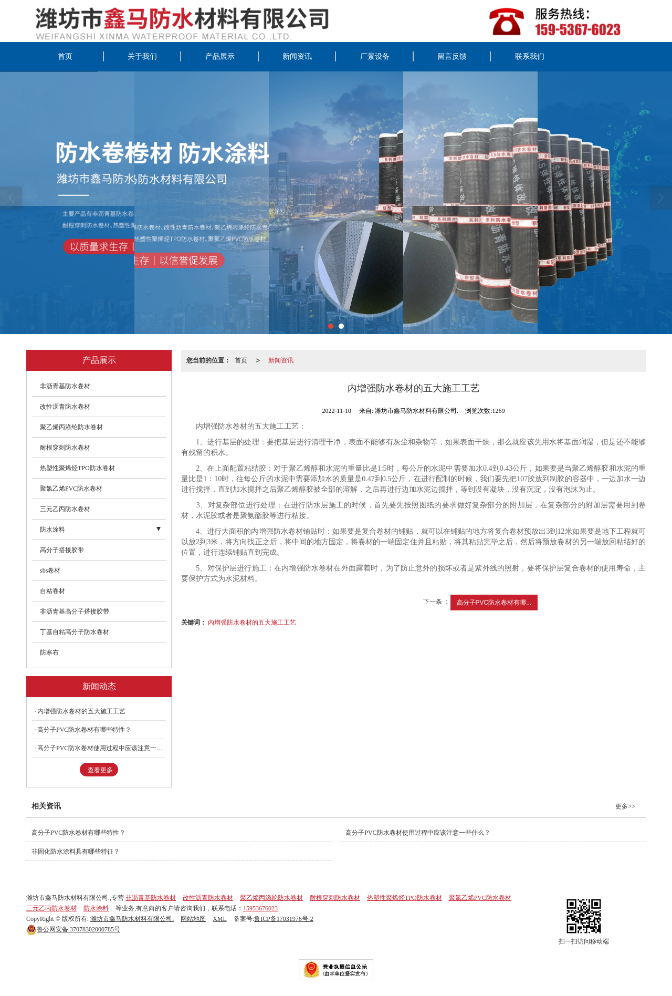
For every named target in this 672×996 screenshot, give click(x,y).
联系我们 (529, 56)
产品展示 (220, 56)
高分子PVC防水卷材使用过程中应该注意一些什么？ (101, 748)
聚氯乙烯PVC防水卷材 (71, 488)
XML (220, 918)
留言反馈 (452, 56)
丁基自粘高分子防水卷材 (74, 632)
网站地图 (193, 918)
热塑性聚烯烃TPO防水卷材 (77, 468)
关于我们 (142, 56)
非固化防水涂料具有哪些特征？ (76, 851)
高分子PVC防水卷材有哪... (494, 602)
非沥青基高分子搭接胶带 (74, 611)
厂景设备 (375, 56)
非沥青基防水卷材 (65, 386)
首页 (65, 56)
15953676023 (260, 908)
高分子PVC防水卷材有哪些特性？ (84, 729)
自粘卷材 (52, 591)
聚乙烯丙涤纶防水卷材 (71, 427)
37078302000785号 (73, 929)
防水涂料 (52, 529)
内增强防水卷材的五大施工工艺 (252, 622)
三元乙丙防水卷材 (65, 509)
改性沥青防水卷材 (65, 406)
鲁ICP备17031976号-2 (283, 918)
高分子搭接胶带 (62, 550)
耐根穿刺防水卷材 (65, 447)
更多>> (625, 806)
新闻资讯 (297, 56)
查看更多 (100, 770)
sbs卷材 (50, 570)
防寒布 (49, 652)
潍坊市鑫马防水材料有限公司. (132, 918)
